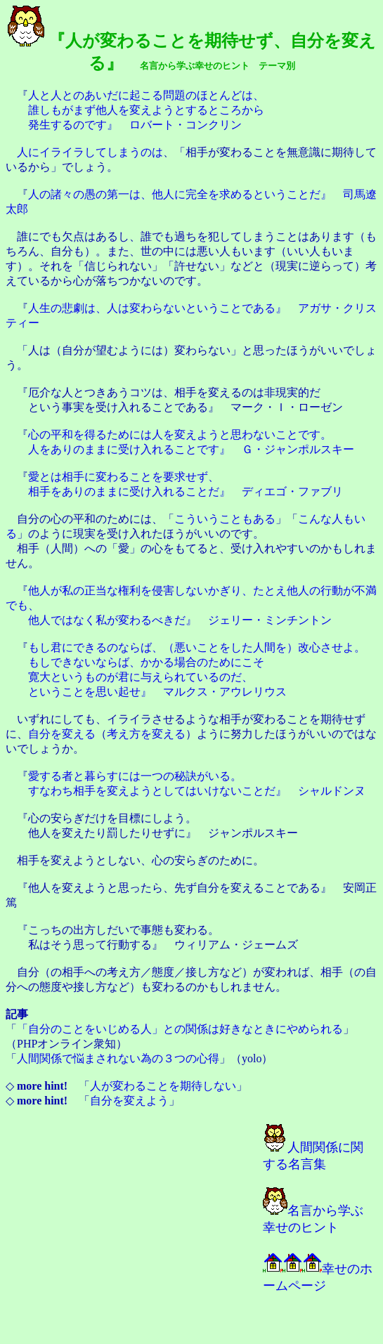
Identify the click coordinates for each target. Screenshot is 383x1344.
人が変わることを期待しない (163, 1086)
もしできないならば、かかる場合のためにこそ (146, 662)
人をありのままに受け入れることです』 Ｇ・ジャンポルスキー (191, 449)
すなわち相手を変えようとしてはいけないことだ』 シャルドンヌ (196, 791)
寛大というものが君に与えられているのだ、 (140, 677)
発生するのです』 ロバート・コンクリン (135, 125)
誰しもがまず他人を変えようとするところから (146, 110)
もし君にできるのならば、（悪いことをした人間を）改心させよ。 (196, 647)
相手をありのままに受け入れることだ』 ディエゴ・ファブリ (185, 491)
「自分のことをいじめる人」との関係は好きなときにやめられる (180, 1029)
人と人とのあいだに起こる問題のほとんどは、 (146, 95)
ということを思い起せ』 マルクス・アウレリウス (157, 692)
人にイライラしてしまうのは (90, 152)
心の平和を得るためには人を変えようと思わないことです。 (180, 435)
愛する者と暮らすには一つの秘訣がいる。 (135, 776)
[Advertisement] (126, 1237)
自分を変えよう (129, 1101)
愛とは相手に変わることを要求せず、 (123, 477)
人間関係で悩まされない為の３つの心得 (118, 1058)
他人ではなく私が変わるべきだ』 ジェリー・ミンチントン (180, 620)
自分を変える (62, 734)
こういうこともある (224, 519)
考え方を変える (146, 734)
